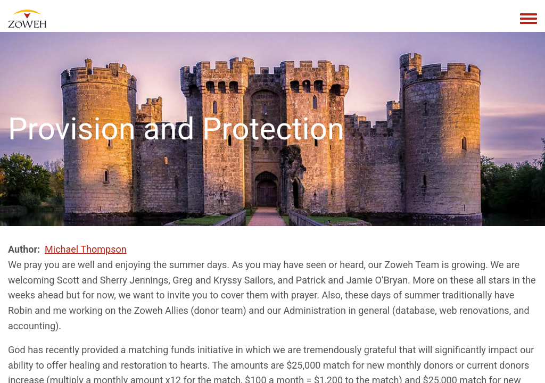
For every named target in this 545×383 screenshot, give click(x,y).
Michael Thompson (86, 249)
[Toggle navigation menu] (528, 19)
